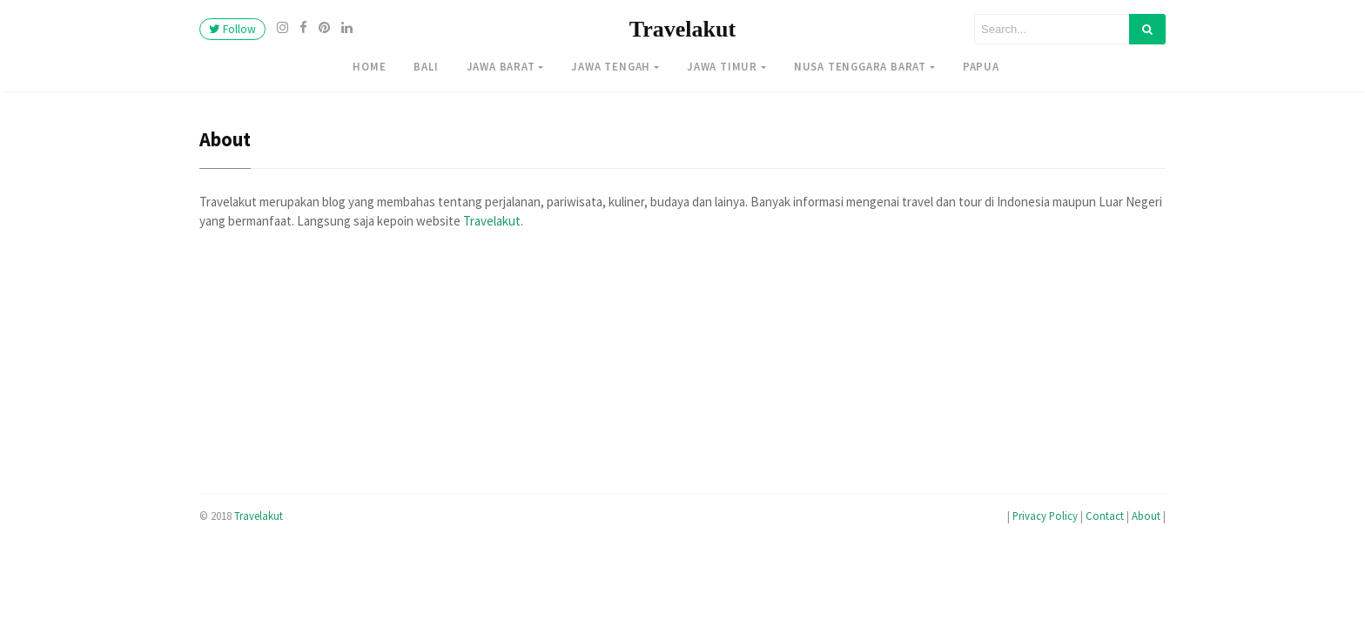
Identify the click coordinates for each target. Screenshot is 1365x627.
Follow (232, 29)
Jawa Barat (501, 66)
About (1146, 515)
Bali (426, 66)
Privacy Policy (1045, 515)
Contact (1105, 515)
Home (369, 66)
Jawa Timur (722, 66)
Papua (981, 66)
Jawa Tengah (610, 66)
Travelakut (682, 29)
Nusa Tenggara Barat (860, 66)
